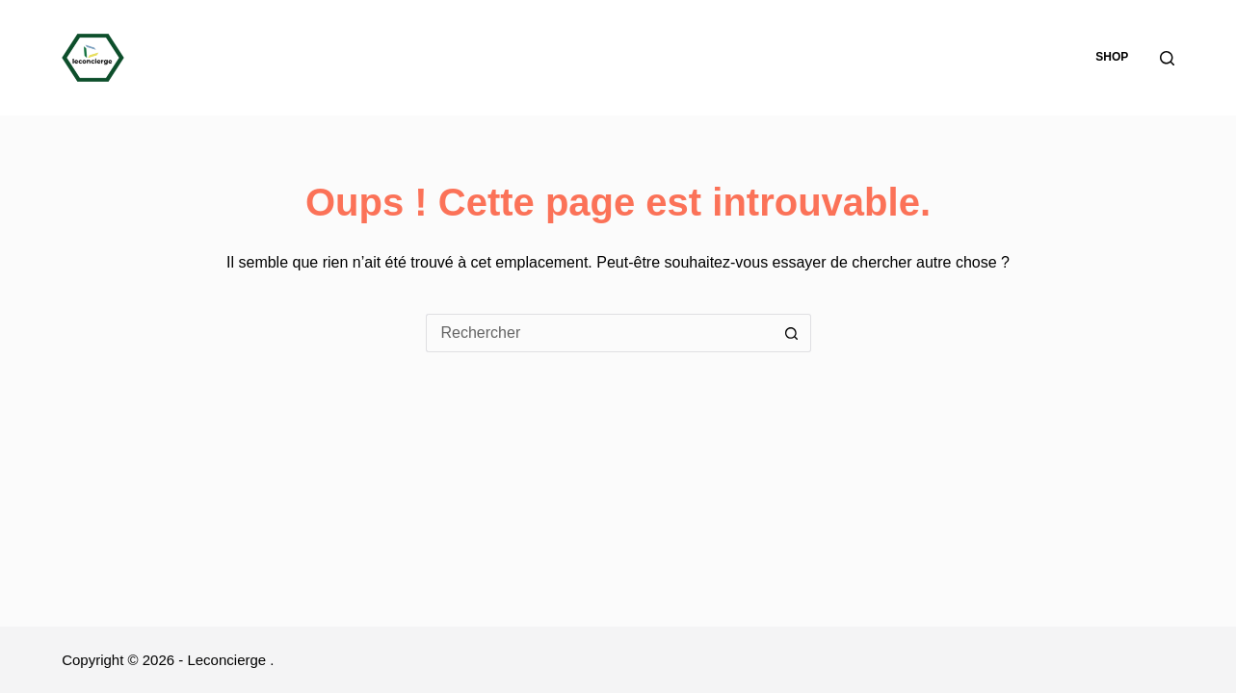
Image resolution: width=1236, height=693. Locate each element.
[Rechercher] (1167, 58)
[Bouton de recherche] (792, 333)
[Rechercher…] (599, 333)
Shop (1111, 57)
